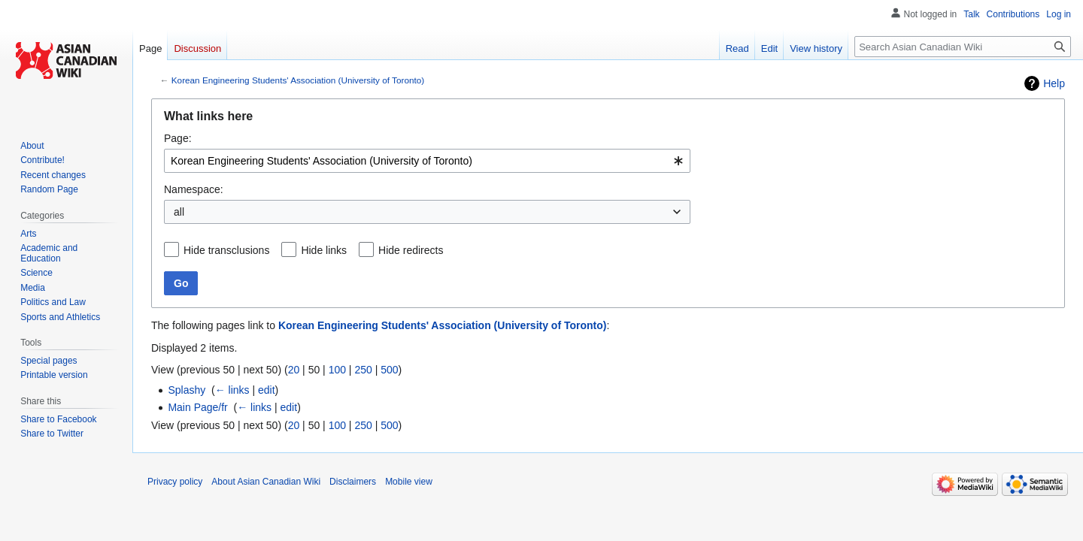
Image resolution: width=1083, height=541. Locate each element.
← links (232, 390)
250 (363, 370)
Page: (178, 138)
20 (294, 370)
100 (337, 370)
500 (389, 370)
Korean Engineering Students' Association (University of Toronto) (297, 80)
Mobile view (408, 481)
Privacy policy (174, 481)
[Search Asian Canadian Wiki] (962, 46)
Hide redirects (410, 250)
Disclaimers (352, 481)
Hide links (324, 250)
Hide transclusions (226, 250)
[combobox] (427, 161)
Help (1054, 83)
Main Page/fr (197, 407)
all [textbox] (179, 212)
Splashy (186, 390)
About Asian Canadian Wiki (265, 481)
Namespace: (193, 189)
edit (266, 390)
